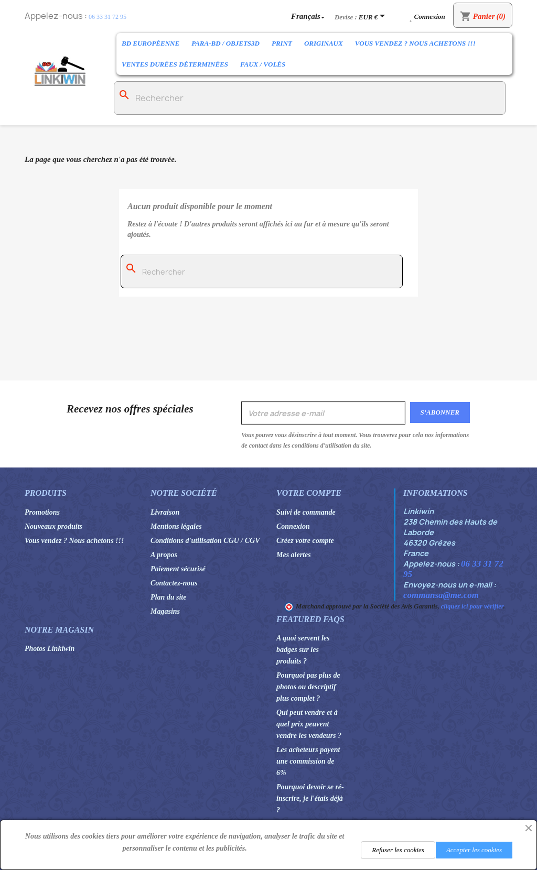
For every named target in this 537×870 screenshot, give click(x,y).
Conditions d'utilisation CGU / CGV (205, 541)
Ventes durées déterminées (175, 64)
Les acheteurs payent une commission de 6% (308, 761)
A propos (164, 555)
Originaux (323, 43)
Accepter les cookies (474, 850)
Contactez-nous (174, 583)
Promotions (42, 512)
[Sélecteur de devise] (374, 16)
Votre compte (308, 492)
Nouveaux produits (53, 526)
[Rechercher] (310, 98)
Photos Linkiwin (49, 648)
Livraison (165, 512)
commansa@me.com (441, 595)
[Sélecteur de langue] (309, 15)
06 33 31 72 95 (107, 16)
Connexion (293, 526)
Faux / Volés (262, 64)
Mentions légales (176, 526)
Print (282, 43)
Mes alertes (293, 555)
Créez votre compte (305, 541)
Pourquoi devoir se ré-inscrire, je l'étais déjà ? (310, 798)
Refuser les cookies (398, 850)
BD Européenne (150, 43)
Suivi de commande (306, 512)
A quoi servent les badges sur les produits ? (303, 649)
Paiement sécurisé (178, 569)
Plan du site (168, 597)
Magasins (165, 611)
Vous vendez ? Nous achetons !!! (415, 43)
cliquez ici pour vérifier (472, 606)
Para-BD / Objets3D (225, 43)
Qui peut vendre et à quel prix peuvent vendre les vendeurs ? (308, 724)
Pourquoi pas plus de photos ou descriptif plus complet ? (308, 686)
